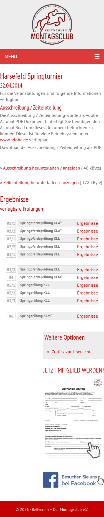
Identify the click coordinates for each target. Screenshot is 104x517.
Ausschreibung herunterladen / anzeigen (41, 168)
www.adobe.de (14, 139)
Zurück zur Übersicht (71, 351)
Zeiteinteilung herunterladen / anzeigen (41, 182)
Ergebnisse (87, 223)
